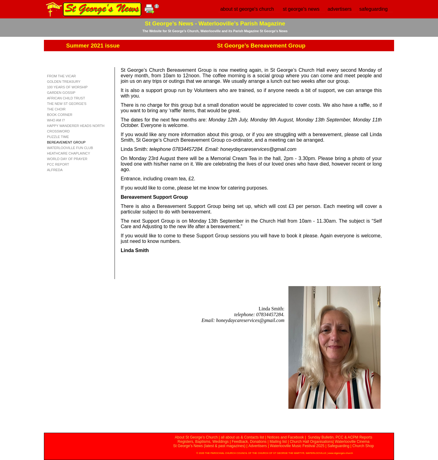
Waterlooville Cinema (352, 441)
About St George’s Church (196, 437)
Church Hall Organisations (311, 441)
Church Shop (363, 446)
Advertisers (257, 446)
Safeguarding (338, 446)
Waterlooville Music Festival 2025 (298, 446)
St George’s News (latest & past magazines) (209, 446)
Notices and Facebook (285, 437)
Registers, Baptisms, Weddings (203, 441)
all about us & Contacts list (242, 437)
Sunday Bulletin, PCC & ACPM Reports (340, 437)
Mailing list (278, 441)
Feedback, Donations (249, 441)
